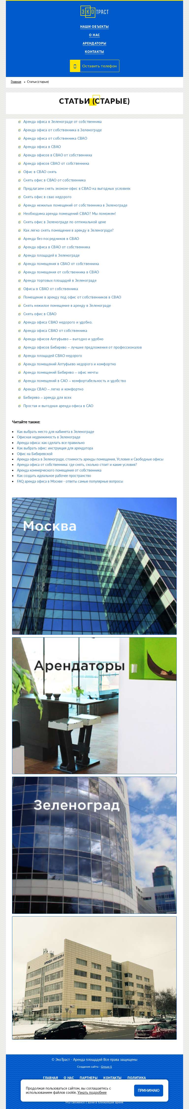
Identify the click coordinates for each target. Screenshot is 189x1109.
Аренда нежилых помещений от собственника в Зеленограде (75, 205)
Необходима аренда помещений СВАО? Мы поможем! (69, 213)
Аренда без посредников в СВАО (51, 239)
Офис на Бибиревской (34, 454)
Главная (16, 82)
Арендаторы (94, 43)
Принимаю (148, 1090)
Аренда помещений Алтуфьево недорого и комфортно (69, 364)
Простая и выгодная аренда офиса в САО (58, 406)
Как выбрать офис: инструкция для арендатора (55, 448)
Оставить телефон (99, 65)
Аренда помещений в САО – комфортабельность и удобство (74, 381)
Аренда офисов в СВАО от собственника (57, 155)
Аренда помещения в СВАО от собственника (61, 264)
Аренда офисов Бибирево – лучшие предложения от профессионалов (82, 347)
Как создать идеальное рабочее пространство (54, 475)
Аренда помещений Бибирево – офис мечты (60, 372)
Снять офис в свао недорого (47, 197)
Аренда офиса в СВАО (42, 147)
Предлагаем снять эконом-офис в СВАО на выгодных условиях (76, 188)
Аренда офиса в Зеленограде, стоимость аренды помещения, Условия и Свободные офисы (90, 459)
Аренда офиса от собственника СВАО (55, 138)
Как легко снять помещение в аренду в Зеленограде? (68, 230)
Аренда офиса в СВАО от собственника (56, 247)
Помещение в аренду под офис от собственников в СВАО (72, 297)
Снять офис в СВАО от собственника (54, 180)
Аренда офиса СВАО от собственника (55, 330)
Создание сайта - (94, 1066)
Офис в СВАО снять (40, 172)
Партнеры (88, 1078)
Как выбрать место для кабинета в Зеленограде (55, 431)
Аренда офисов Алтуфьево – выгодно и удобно (63, 339)
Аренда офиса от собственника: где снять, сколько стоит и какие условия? (77, 464)
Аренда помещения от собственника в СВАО (61, 272)
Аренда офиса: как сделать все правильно (51, 443)
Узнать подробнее (92, 1092)
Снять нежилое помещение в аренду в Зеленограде (67, 305)
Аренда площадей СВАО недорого (52, 356)
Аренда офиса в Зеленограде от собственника (62, 121)
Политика (136, 1078)
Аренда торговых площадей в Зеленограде (59, 280)
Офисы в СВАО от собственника (50, 289)
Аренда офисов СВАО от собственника (56, 163)
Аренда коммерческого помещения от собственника (59, 470)
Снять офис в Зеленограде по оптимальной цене (64, 222)
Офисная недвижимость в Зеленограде (48, 437)
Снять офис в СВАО (40, 314)
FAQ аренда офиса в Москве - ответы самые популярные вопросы (70, 481)
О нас (94, 35)
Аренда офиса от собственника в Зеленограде (62, 130)
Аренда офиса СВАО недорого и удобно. (57, 322)
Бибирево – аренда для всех (47, 397)
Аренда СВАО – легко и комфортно (53, 389)
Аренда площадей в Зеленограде (51, 255)
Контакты (94, 52)
